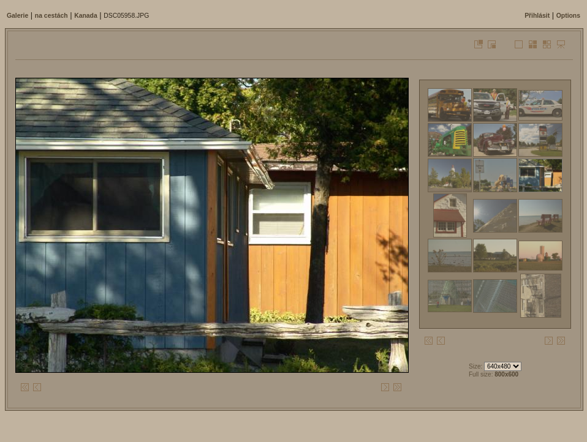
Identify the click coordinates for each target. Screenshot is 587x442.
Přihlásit (537, 15)
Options (568, 15)
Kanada (85, 15)
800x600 (506, 374)
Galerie (17, 15)
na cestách (51, 15)
